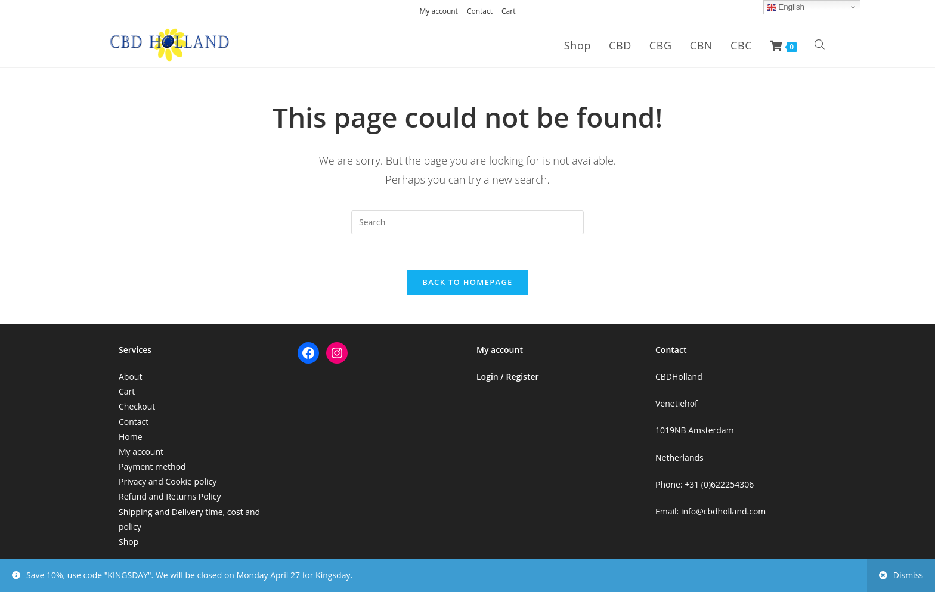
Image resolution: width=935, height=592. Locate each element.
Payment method (152, 466)
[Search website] (820, 45)
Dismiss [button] (908, 575)
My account (439, 11)
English (785, 7)
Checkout (137, 406)
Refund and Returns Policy (170, 496)
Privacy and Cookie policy (167, 481)
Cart (508, 11)
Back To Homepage (467, 282)
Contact (480, 11)
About (130, 376)
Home (131, 436)
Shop (128, 541)
